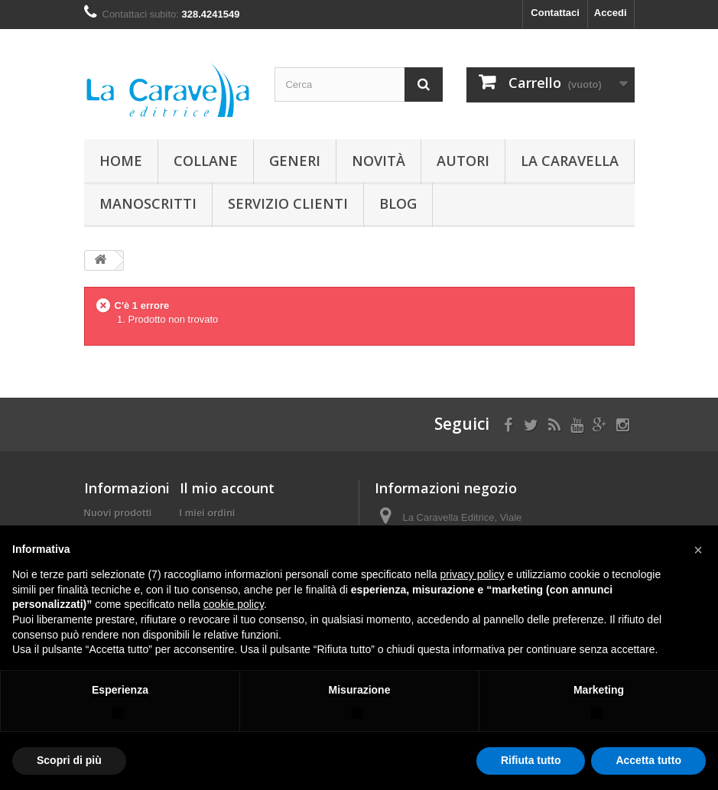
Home (120, 160)
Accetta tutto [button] (648, 760)
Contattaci (555, 12)
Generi (294, 160)
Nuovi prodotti (118, 513)
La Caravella (570, 160)
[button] (698, 550)
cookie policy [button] (233, 604)
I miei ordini (208, 513)
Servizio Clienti (288, 203)
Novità (378, 160)
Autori (463, 160)
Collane (206, 160)
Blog (398, 203)
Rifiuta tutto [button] (531, 760)
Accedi (610, 12)
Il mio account (227, 488)
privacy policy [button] (472, 574)
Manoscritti (148, 203)
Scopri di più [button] (69, 760)
